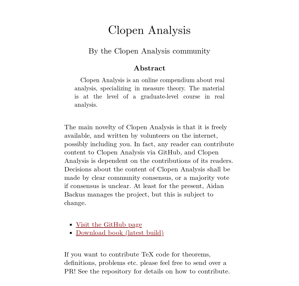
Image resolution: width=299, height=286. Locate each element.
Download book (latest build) (120, 232)
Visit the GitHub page (109, 224)
